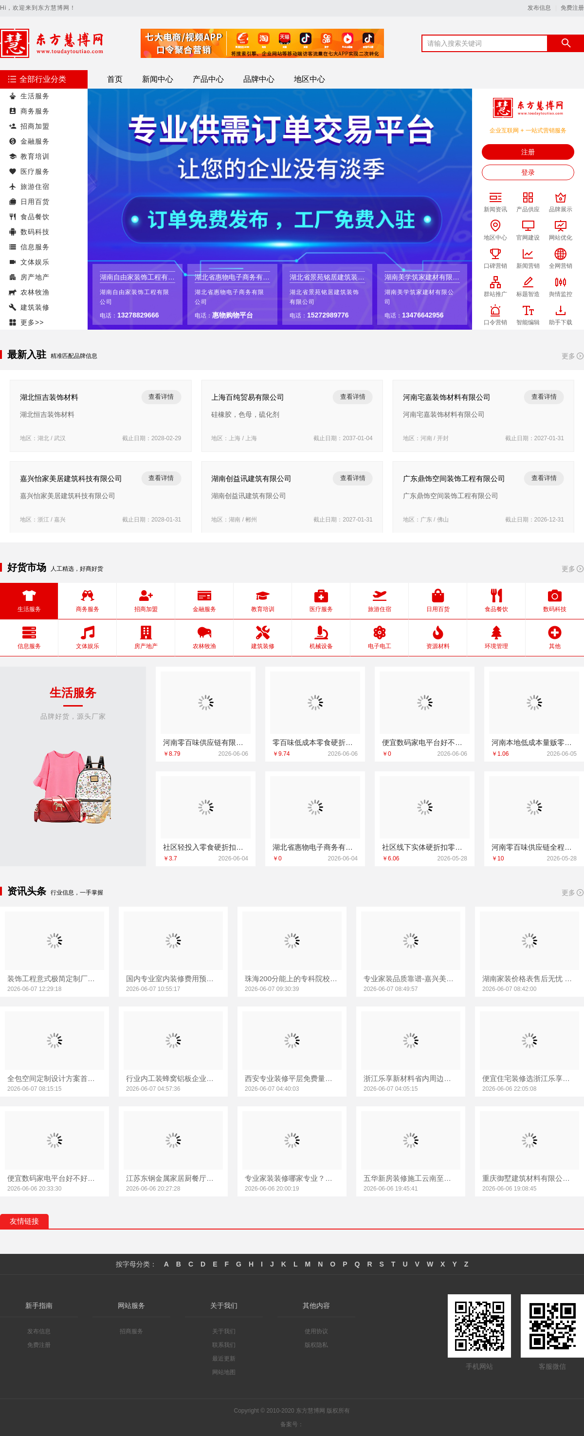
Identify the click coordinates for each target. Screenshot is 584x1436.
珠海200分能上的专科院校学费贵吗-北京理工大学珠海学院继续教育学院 (292, 978)
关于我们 (224, 1331)
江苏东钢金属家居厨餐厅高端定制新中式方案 (173, 1178)
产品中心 (208, 79)
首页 (115, 79)
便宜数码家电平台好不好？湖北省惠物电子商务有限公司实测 (54, 1178)
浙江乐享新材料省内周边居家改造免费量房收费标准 (411, 1078)
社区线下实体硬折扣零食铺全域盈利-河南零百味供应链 (424, 847)
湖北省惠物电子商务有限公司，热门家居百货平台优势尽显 (315, 847)
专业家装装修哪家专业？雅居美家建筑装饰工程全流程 (292, 1178)
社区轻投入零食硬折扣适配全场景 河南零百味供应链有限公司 (205, 847)
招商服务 (131, 1331)
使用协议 (316, 1331)
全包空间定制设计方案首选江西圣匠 (54, 1078)
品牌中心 (258, 79)
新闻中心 (157, 79)
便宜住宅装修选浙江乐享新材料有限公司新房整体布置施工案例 (529, 1078)
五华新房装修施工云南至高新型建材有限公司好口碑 (411, 1178)
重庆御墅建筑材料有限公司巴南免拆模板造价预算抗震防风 (529, 1178)
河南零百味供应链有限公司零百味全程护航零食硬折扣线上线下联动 (205, 742)
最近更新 (224, 1358)
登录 (528, 172)
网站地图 (224, 1372)
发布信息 (539, 8)
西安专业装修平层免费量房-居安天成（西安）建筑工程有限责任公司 (292, 1078)
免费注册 (572, 8)
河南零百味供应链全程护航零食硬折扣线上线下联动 (534, 847)
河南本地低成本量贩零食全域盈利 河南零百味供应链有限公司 (534, 742)
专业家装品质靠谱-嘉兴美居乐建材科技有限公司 (411, 978)
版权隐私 (316, 1345)
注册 (528, 152)
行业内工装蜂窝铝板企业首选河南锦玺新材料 (173, 1078)
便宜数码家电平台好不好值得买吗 (424, 742)
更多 (573, 356)
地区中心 (309, 79)
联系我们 (224, 1345)
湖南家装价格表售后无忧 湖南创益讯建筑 (529, 978)
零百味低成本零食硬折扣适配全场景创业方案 (315, 742)
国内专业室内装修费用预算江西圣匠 (173, 978)
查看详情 (161, 396)
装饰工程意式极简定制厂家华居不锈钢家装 (54, 978)
